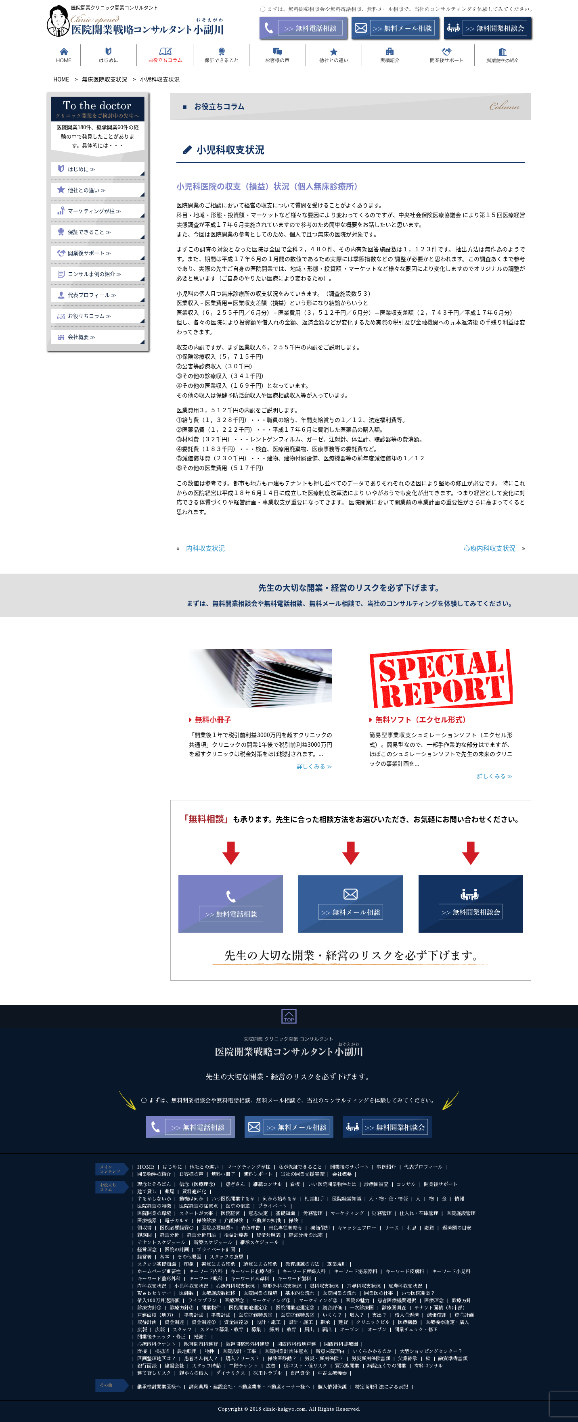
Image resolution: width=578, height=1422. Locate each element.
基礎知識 (285, 1213)
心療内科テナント (156, 1344)
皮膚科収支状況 (405, 1286)
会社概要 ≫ (81, 336)
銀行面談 (147, 1366)
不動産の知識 (266, 1220)
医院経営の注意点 (198, 1206)
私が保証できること (300, 1167)
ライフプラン (202, 1300)
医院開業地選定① (248, 1307)
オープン (349, 1329)
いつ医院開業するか (233, 1198)
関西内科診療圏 (341, 1344)
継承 (325, 1322)
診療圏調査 (376, 1184)
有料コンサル (428, 1366)
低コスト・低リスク (305, 1366)
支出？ (379, 1315)
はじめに (172, 1167)
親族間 (144, 1235)
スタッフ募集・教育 (221, 1329)
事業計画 (193, 1315)
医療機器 (147, 1220)
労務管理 (313, 1213)
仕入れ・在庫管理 (419, 1213)
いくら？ (332, 1315)
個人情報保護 (332, 1386)
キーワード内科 (206, 1271)
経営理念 (147, 1249)
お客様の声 (191, 1174)
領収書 (144, 1228)
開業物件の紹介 (154, 1174)
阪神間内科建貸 (201, 1344)
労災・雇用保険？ (324, 1358)
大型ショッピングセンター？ (431, 1351)
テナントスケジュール (161, 1242)
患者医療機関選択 (396, 1300)
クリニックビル (373, 1322)
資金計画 (464, 1315)
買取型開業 (347, 1366)
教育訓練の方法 (302, 1264)
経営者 (144, 1257)
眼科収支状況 (324, 1286)
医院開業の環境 (154, 1213)
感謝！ (201, 1336)
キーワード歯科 (294, 1278)
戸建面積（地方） (156, 1315)
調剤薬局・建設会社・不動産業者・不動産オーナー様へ (249, 1386)
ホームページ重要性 (159, 1271)
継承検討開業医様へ (159, 1386)
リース (391, 1228)
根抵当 (162, 1351)
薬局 (169, 1191)
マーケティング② (318, 1300)
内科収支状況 (205, 548)
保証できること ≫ (89, 232)
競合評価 (332, 1307)
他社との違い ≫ (87, 190)
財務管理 (382, 1213)
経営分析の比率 (306, 1235)
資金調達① (204, 1322)
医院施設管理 (460, 1213)
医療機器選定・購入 (447, 1322)
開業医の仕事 (378, 1293)
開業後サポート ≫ (89, 253)
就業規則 (337, 1264)
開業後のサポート (349, 1167)
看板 (295, 1184)
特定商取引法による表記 (381, 1386)
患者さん (235, 1184)
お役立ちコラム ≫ (89, 315)
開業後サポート (441, 1184)
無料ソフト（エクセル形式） (422, 719)
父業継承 (407, 1358)
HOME (146, 1167)
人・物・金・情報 (388, 1198)
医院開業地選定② (295, 1307)
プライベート (272, 1206)
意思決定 (258, 1213)
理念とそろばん (154, 1184)
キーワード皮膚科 (404, 1271)
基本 (165, 1257)
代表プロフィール (423, 1167)
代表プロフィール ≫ (92, 295)
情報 (459, 1198)
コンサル (406, 1184)
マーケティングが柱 (248, 1167)
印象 (189, 1264)
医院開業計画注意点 (286, 1351)
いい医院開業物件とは (332, 1184)
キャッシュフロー (356, 1228)
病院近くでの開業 (386, 1366)
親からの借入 (193, 1373)
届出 (309, 1329)
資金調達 (174, 1322)
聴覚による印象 (260, 1264)
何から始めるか (280, 1198)
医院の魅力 (358, 1300)
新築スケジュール (213, 1242)
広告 (271, 1366)
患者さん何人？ (201, 1358)
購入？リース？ (243, 1358)
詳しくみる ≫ (314, 766)
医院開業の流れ (339, 1293)
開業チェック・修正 (416, 1329)
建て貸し (147, 1191)
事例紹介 (386, 1167)
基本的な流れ (299, 1293)
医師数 (186, 1293)
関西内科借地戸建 (296, 1344)
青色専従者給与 (285, 1228)
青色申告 (250, 1228)
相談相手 (314, 1198)
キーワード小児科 (451, 1271)
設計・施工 (268, 1322)
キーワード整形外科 (159, 1278)
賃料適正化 (194, 1191)
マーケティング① (271, 1300)
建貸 (343, 1322)
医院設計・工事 (239, 1351)
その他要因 (189, 1257)
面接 (142, 1351)
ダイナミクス (230, 1373)
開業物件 (211, 1307)
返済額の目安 (456, 1228)
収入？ (357, 1315)
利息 (412, 1228)
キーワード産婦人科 (304, 1271)
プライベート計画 (216, 1249)
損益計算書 (236, 1235)
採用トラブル (267, 1373)
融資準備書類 (452, 1358)
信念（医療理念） (198, 1184)
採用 (274, 1329)
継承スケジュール (259, 1242)
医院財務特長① (255, 1315)
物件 (209, 1351)
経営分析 (169, 1235)
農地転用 (187, 1351)
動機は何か (191, 1198)
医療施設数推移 (218, 1293)
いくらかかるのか (372, 1351)
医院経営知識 (346, 1198)
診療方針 (461, 1300)
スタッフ (182, 1329)
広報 (142, 1329)
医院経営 (230, 1213)
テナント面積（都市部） (440, 1307)
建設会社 (174, 1366)
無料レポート (257, 1174)
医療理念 (234, 1300)
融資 (429, 1228)
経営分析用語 (201, 1235)
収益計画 (147, 1322)
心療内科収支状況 (489, 548)
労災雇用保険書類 (371, 1358)
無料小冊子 (213, 719)
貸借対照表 (268, 1235)
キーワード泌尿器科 (355, 1271)
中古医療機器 (332, 1373)
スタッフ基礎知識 (156, 1264)
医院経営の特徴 (154, 1206)
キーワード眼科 (206, 1278)
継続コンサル (267, 1184)
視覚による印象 (218, 1264)
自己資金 (300, 1373)
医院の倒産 (238, 1206)
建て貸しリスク (154, 1373)
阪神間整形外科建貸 (247, 1344)
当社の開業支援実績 (302, 1174)
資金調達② (236, 1322)
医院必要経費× (217, 1228)
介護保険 (233, 1220)
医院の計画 (177, 1249)
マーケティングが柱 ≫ (94, 211)
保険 (293, 1220)
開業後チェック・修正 (161, 1336)
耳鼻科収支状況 (364, 1286)
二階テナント (243, 1366)
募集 (256, 1329)
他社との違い (204, 1167)
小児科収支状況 (191, 1286)
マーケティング (347, 1213)
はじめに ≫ (81, 169)
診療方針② (182, 1307)
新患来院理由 (330, 1351)
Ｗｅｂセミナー (154, 1293)
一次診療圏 (362, 1307)
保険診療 (206, 1220)
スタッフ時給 (206, 1366)
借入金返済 (407, 1315)
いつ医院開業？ (418, 1293)
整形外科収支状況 (282, 1286)
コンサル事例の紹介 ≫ (94, 274)
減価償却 (320, 1228)
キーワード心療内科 (252, 1271)
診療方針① (149, 1307)
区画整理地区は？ (156, 1358)
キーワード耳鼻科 (249, 1278)
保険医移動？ (282, 1358)
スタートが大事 (196, 1213)
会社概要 (342, 1174)
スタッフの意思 (226, 1257)
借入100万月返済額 (158, 1300)
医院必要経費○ (177, 1228)
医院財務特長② (297, 1315)
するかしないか (154, 1198)
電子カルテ (177, 1220)
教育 (291, 1329)
